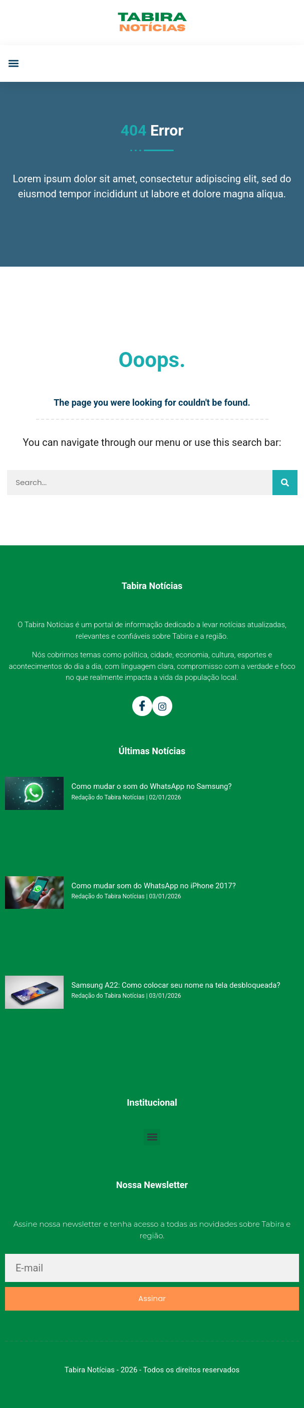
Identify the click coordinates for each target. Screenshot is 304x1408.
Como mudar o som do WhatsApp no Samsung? (151, 786)
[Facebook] (142, 706)
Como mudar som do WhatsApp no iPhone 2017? (153, 885)
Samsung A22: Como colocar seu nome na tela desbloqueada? (175, 985)
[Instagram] (162, 706)
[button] (13, 63)
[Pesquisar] (284, 482)
